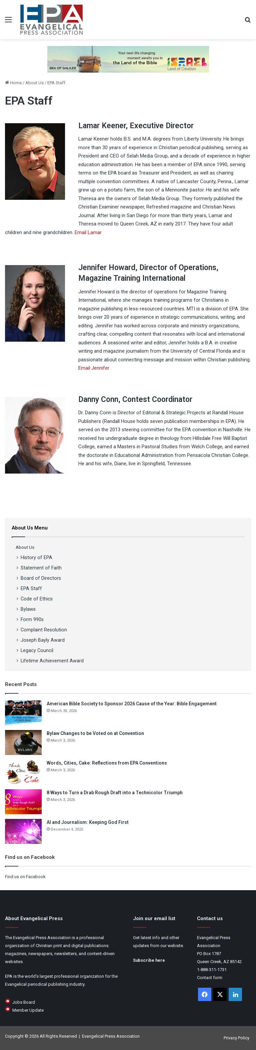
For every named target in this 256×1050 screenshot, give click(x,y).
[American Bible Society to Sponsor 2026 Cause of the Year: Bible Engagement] (23, 712)
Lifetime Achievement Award (52, 660)
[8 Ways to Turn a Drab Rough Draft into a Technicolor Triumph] (23, 801)
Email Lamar (88, 232)
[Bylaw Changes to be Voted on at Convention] (23, 742)
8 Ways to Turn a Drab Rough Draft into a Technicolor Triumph (115, 792)
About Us (34, 82)
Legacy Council (37, 650)
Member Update (28, 1010)
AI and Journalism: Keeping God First (88, 822)
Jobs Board (23, 1002)
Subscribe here (149, 960)
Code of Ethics (37, 598)
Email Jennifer (93, 368)
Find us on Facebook (25, 876)
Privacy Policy (236, 1037)
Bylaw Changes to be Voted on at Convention (95, 733)
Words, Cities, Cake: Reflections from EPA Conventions (107, 763)
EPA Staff (31, 588)
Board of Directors (41, 578)
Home (13, 82)
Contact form (209, 977)
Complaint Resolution (44, 629)
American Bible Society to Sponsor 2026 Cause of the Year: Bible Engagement (132, 703)
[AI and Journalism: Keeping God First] (23, 831)
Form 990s (32, 619)
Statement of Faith (41, 567)
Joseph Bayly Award (43, 640)
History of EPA (36, 557)
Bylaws (28, 609)
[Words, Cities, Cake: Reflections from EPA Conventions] (23, 772)
